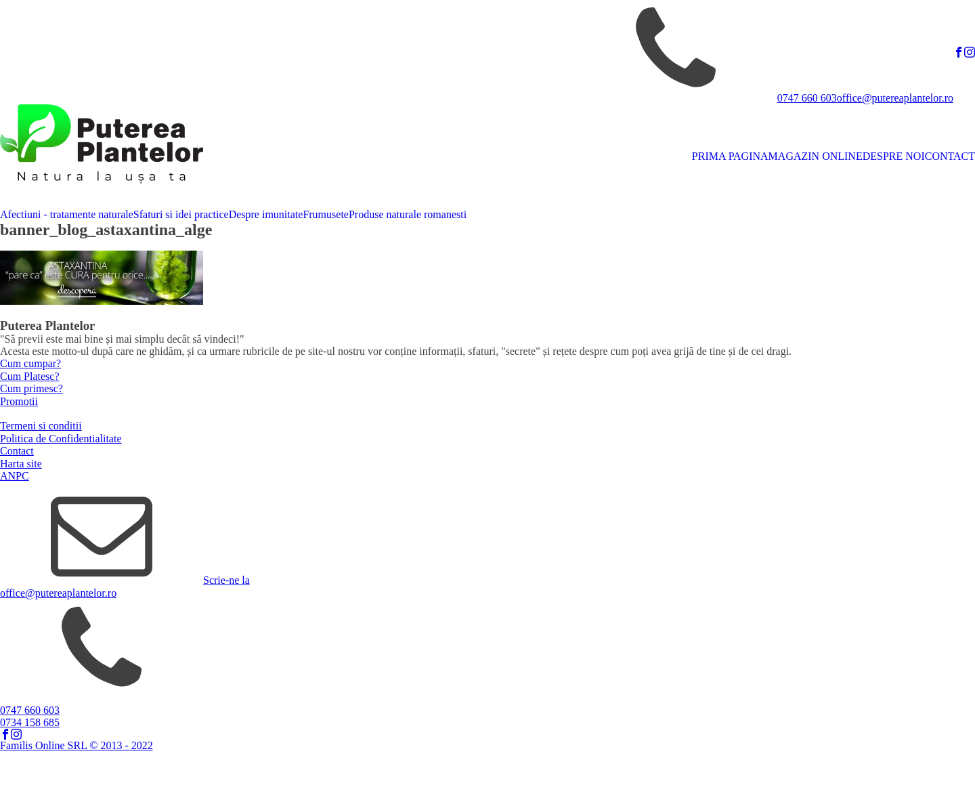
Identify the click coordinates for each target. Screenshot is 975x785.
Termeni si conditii (41, 425)
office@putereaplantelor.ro (895, 98)
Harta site (21, 463)
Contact (17, 451)
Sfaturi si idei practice (181, 214)
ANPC (14, 476)
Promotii (19, 401)
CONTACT (950, 156)
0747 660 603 (807, 98)
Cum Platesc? (30, 376)
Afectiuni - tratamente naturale (66, 214)
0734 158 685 (30, 722)
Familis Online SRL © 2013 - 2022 (76, 745)
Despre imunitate (266, 214)
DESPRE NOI (894, 156)
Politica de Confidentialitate (61, 438)
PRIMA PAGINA (730, 156)
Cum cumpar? (30, 363)
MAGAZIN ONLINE (815, 156)
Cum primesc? (31, 388)
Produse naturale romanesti (408, 214)
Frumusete (326, 214)
